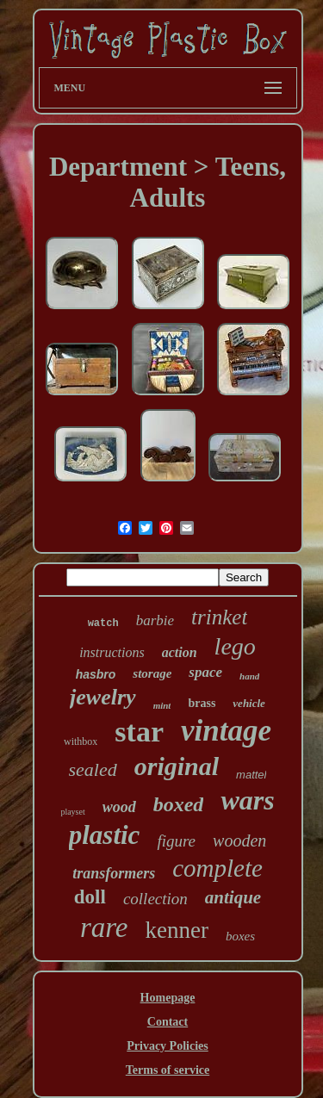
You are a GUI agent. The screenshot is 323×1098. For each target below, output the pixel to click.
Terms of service (167, 1070)
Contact (167, 1021)
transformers (113, 873)
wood (119, 807)
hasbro (96, 674)
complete (217, 868)
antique (233, 897)
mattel (251, 774)
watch (103, 623)
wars (247, 800)
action (179, 652)
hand (249, 676)
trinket (219, 617)
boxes (240, 936)
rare (104, 927)
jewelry (103, 697)
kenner (176, 930)
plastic (104, 835)
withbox (80, 741)
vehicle (249, 703)
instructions (112, 652)
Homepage (168, 997)
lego (235, 646)
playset (72, 811)
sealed (93, 769)
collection (155, 899)
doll (90, 897)
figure (176, 841)
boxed (178, 804)
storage (152, 673)
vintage (226, 731)
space (205, 672)
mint (162, 705)
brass (201, 703)
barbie (155, 620)
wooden (239, 840)
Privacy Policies (167, 1045)
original (176, 766)
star (139, 732)
